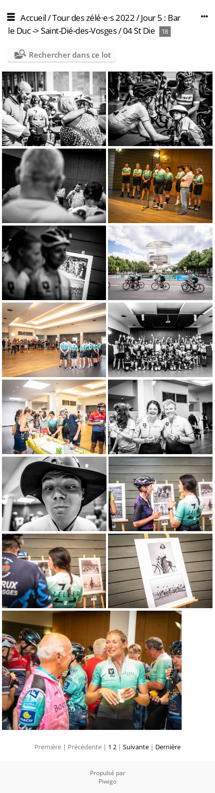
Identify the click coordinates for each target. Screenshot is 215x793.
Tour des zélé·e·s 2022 (93, 17)
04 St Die (139, 30)
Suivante (136, 746)
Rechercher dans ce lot (70, 55)
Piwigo (107, 781)
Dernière (168, 746)
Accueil (33, 17)
